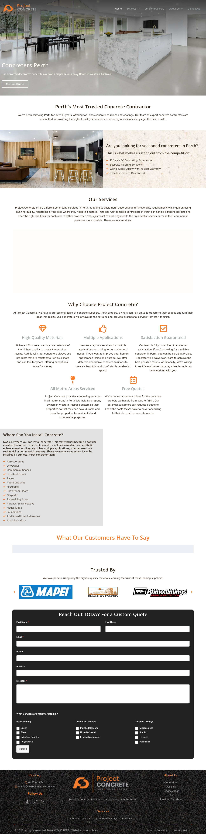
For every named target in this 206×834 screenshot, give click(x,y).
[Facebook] (27, 802)
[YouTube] (43, 802)
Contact (35, 775)
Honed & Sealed (88, 732)
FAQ (171, 795)
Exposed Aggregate (90, 737)
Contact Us (194, 8)
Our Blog (171, 786)
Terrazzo (144, 737)
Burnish (143, 732)
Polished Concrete (89, 728)
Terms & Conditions (158, 830)
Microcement (146, 728)
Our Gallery (171, 782)
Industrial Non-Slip (30, 737)
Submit (23, 748)
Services (133, 8)
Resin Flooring (130, 818)
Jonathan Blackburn (171, 799)
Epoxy (24, 728)
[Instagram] (35, 802)
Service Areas (171, 790)
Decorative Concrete (79, 818)
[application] (138, 8)
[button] (15, 84)
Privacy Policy (182, 830)
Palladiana (145, 741)
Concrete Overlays (106, 818)
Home (118, 8)
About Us (176, 8)
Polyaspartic (27, 741)
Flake (23, 732)
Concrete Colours (154, 8)
